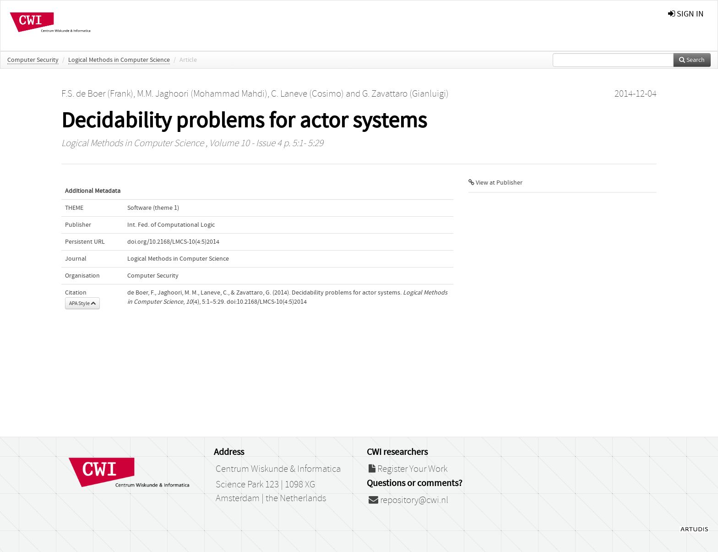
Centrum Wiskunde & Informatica (278, 469)
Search (692, 60)
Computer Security (33, 60)
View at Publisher (495, 182)
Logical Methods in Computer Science (119, 60)
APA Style (82, 303)
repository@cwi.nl (408, 500)
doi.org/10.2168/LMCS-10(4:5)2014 (173, 242)
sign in (686, 14)
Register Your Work (408, 469)
